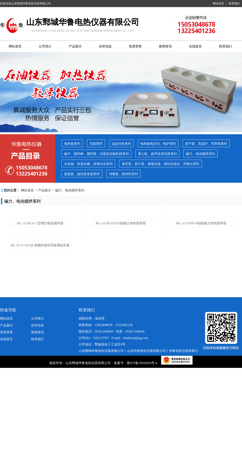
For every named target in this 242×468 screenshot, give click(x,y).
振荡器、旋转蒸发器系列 (82, 174)
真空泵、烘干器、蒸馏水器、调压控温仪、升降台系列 (160, 164)
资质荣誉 (135, 46)
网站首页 (218, 3)
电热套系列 (72, 143)
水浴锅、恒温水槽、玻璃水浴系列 (88, 164)
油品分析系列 (121, 143)
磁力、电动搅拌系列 (200, 153)
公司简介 (45, 46)
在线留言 (195, 46)
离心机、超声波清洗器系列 (157, 153)
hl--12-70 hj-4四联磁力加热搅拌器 (201, 284)
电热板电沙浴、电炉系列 (158, 143)
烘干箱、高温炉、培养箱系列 (206, 143)
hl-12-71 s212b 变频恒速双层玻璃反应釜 (40, 368)
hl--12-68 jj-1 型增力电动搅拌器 (40, 284)
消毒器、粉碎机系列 (123, 174)
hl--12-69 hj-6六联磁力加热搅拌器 (121, 284)
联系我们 (234, 3)
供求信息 (105, 46)
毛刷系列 (96, 143)
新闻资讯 (165, 46)
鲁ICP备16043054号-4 (142, 451)
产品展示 (75, 46)
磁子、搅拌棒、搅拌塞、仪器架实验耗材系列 (96, 153)
